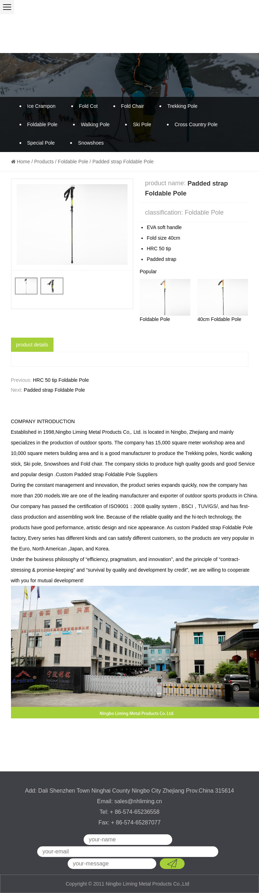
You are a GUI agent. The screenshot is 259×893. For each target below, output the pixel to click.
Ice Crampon (41, 106)
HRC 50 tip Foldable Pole (61, 380)
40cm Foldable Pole (219, 319)
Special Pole (41, 143)
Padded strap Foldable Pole (54, 390)
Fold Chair (132, 106)
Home (23, 161)
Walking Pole (95, 124)
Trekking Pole (182, 106)
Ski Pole (142, 124)
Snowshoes (90, 143)
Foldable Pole (42, 124)
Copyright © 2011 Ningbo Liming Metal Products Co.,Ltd (128, 884)
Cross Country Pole (196, 124)
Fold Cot (88, 106)
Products (44, 161)
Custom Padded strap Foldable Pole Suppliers (106, 474)
